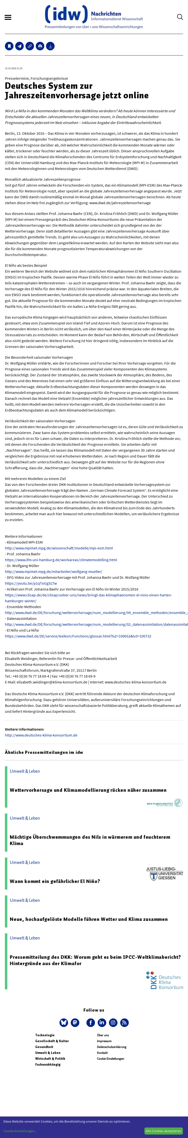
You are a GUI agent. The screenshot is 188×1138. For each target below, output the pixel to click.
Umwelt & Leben (47, 1052)
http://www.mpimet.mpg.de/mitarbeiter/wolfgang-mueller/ (53, 571)
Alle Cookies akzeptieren (163, 1131)
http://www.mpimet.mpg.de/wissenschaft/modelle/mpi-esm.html (59, 548)
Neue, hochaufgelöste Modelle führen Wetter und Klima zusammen (89, 919)
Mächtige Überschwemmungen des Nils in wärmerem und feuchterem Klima (90, 840)
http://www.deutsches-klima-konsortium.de (41, 735)
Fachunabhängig (47, 1064)
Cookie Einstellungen (110, 1059)
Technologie (45, 1035)
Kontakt (102, 1053)
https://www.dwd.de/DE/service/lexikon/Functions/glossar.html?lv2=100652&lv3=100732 (78, 636)
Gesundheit (44, 1047)
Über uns (103, 1035)
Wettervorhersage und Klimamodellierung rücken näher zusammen (88, 790)
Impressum (104, 1041)
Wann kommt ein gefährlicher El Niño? (55, 881)
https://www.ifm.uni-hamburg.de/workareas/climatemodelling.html (61, 559)
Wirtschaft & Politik (50, 1058)
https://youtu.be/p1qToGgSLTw (31, 583)
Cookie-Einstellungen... (20, 1131)
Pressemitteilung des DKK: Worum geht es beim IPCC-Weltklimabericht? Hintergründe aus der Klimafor (95, 960)
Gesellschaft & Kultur (52, 1041)
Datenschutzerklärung (111, 1047)
